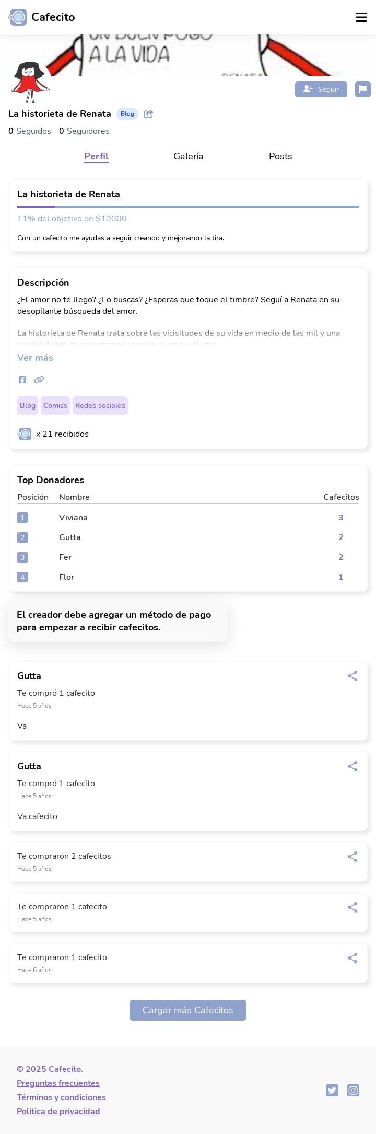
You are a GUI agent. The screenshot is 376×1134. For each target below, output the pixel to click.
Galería (188, 156)
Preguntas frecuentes (58, 1083)
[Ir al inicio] (37, 17)
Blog (28, 406)
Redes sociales (100, 406)
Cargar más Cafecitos (188, 1010)
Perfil (96, 156)
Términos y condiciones (61, 1097)
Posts (280, 156)
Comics (55, 406)
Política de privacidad (58, 1111)
